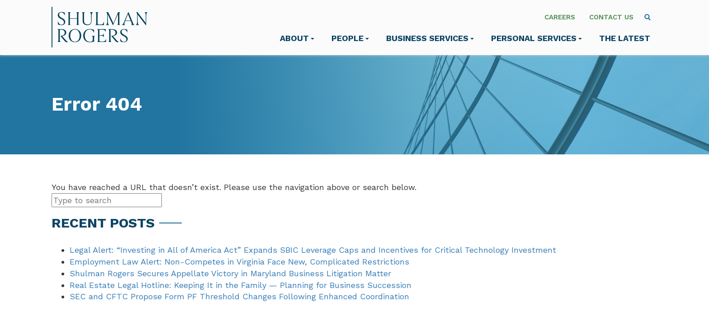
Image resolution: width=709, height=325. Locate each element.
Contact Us (611, 17)
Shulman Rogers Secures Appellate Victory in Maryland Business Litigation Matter (230, 273)
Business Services (430, 38)
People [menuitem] (350, 38)
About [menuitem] (297, 38)
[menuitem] (647, 17)
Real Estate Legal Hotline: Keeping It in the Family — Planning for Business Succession (240, 285)
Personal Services (536, 38)
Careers (559, 17)
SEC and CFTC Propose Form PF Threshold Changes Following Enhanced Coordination (239, 296)
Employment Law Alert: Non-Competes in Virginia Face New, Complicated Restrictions (239, 261)
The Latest (624, 38)
